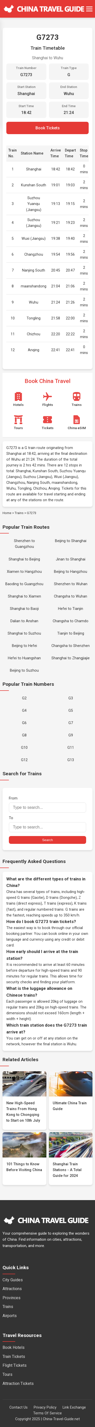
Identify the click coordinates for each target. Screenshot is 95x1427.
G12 (24, 760)
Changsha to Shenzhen (70, 646)
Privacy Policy (45, 1407)
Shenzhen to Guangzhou (24, 544)
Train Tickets (14, 1356)
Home (7, 513)
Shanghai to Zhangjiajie (70, 658)
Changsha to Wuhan (70, 596)
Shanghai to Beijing (24, 559)
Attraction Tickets (18, 1383)
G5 (70, 710)
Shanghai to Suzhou (24, 633)
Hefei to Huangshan (24, 658)
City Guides (13, 1279)
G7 (70, 723)
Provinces (12, 1297)
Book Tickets (47, 128)
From (47, 804)
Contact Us (18, 1407)
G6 (24, 723)
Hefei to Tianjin (70, 609)
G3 (70, 698)
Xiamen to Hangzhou (24, 572)
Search (47, 840)
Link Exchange (74, 1407)
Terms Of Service (47, 1413)
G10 (24, 748)
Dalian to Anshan (24, 621)
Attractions (12, 1288)
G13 (70, 760)
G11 (70, 748)
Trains (19, 513)
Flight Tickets (15, 1365)
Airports (10, 1315)
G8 (24, 735)
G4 (24, 710)
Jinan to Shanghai (70, 559)
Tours (7, 1374)
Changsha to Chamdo (70, 621)
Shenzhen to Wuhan (70, 584)
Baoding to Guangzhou (24, 584)
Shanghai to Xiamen (24, 596)
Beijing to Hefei (24, 646)
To (47, 824)
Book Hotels (14, 1347)
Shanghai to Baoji (24, 609)
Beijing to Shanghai (70, 541)
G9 (70, 735)
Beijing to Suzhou (24, 670)
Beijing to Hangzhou (70, 572)
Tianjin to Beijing (70, 633)
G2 (24, 698)
